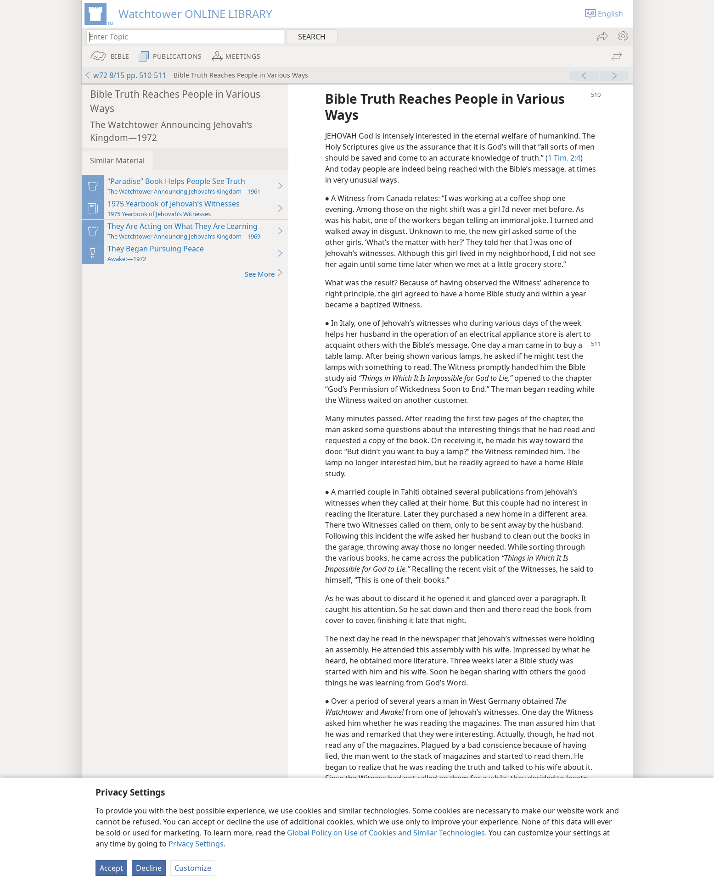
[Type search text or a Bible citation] (181, 36)
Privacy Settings (196, 844)
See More (264, 273)
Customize (192, 868)
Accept (111, 868)
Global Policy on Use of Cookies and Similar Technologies (386, 833)
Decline (149, 868)
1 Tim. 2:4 (564, 158)
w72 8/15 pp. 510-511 (125, 75)
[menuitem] (622, 36)
